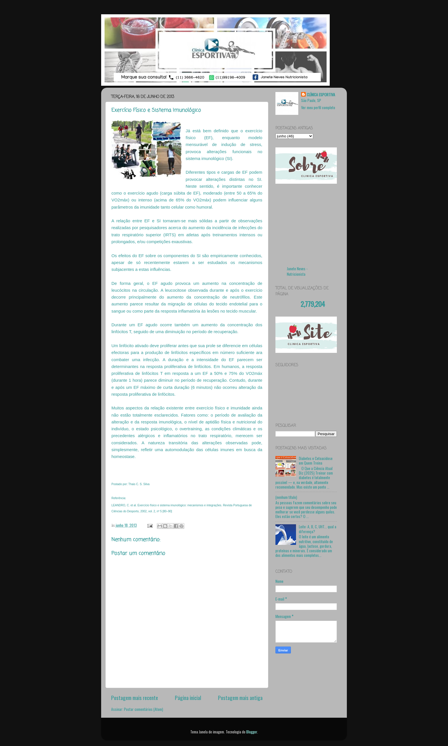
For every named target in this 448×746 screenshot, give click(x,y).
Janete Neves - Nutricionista (297, 271)
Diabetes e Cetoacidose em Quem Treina (316, 460)
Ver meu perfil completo (318, 107)
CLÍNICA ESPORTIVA (321, 94)
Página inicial (188, 697)
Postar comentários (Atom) (143, 709)
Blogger (251, 732)
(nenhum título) (286, 497)
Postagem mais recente (134, 697)
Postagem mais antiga (240, 697)
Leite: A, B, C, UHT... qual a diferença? (317, 529)
